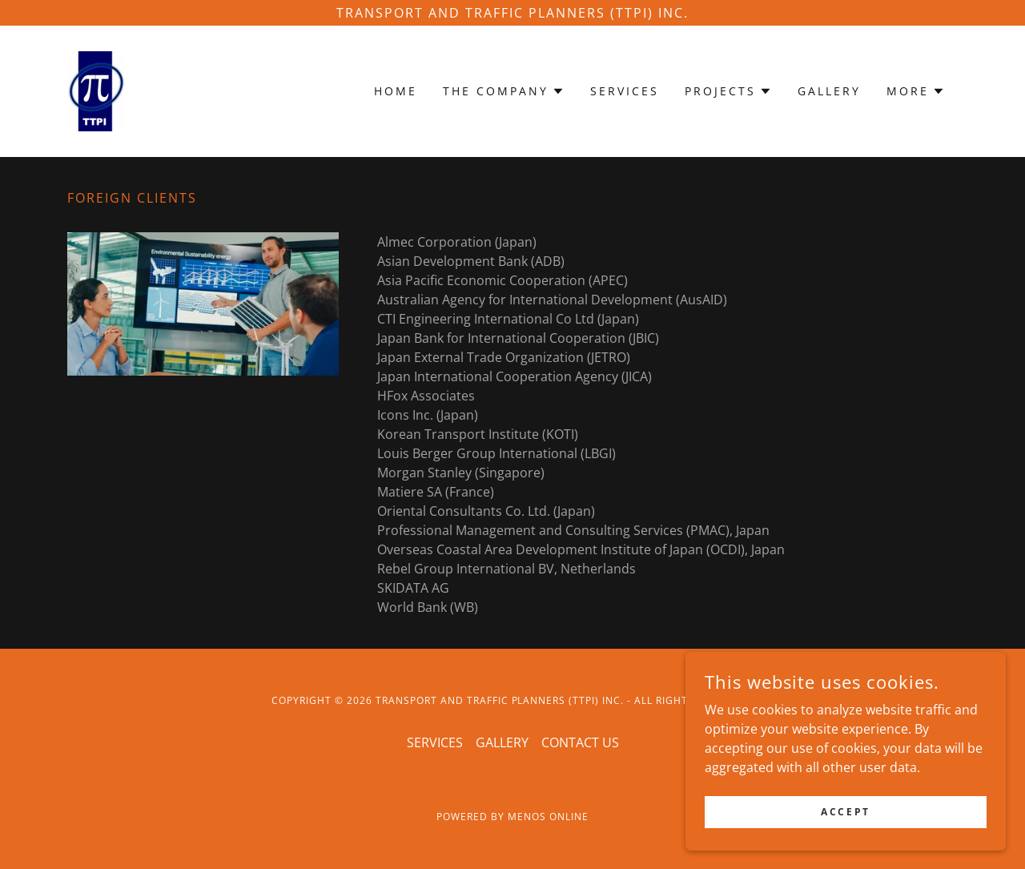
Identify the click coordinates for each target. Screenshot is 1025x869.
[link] (96, 90)
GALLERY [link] (829, 91)
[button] (504, 91)
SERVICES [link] (624, 91)
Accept (845, 823)
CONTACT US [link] (580, 742)
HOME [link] (395, 91)
